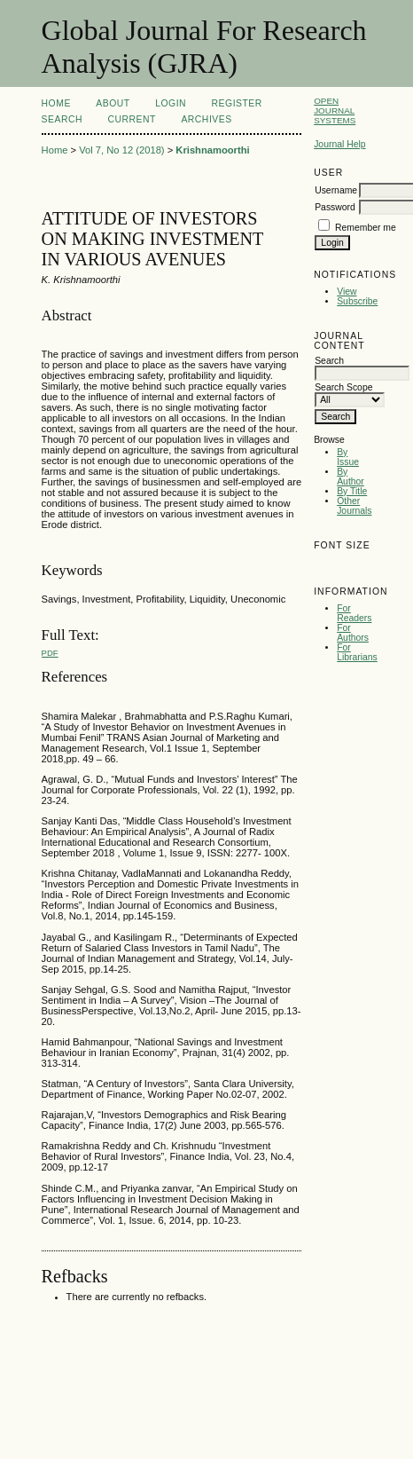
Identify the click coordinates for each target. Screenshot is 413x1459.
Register (237, 103)
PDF (50, 653)
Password (335, 207)
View (346, 291)
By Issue (348, 457)
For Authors (353, 633)
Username (336, 190)
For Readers (354, 613)
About (112, 103)
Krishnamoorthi (212, 150)
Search (62, 119)
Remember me (365, 228)
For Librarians (357, 652)
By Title (352, 491)
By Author (350, 476)
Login (170, 103)
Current (131, 119)
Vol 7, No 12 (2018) (121, 150)
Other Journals (354, 506)
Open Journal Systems (334, 110)
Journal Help (339, 144)
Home (56, 103)
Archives (206, 119)
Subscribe (357, 301)
